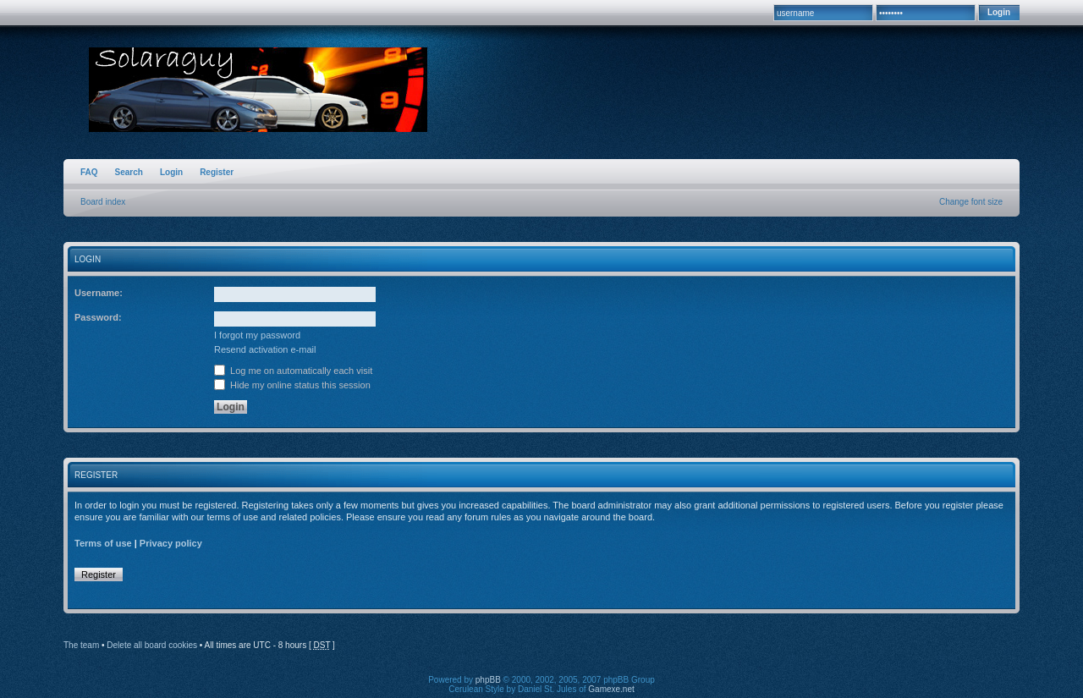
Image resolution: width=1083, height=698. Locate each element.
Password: (98, 317)
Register (217, 172)
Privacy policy (171, 543)
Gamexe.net (611, 689)
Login (171, 172)
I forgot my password (257, 335)
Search (129, 172)
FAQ (89, 172)
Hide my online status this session (292, 385)
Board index (102, 201)
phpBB (488, 679)
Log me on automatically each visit (293, 370)
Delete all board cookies (152, 645)
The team (81, 645)
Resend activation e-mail (265, 349)
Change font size (971, 201)
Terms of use (103, 543)
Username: (98, 293)
